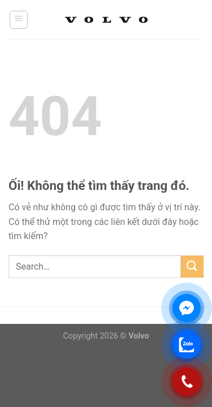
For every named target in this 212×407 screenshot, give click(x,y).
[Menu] (19, 20)
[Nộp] (192, 267)
